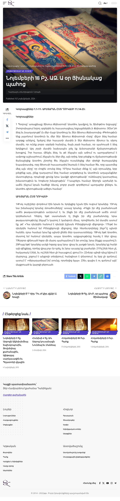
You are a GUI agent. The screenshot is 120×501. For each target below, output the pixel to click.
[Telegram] (115, 487)
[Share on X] (7, 127)
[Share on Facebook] (7, 120)
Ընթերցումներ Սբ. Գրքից (19, 71)
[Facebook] (99, 487)
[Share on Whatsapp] (85, 277)
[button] (5, 3)
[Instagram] (111, 487)
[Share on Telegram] (7, 134)
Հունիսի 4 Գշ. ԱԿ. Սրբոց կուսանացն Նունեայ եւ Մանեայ (44, 343)
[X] (103, 487)
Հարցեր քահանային (16, 396)
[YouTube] (107, 487)
